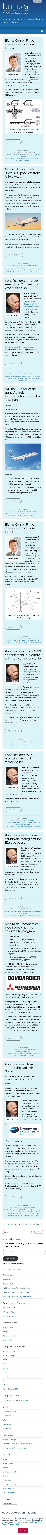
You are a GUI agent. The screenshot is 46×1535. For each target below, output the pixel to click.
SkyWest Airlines (31, 272)
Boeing (22, 154)
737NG (13, 642)
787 (11, 158)
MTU (4, 1420)
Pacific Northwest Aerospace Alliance (16, 1288)
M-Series (26, 1053)
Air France (13, 746)
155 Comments (24, 818)
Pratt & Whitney (8, 1424)
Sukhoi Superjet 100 (10, 1389)
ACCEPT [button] (23, 1530)
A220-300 (30, 515)
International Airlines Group (15, 1215)
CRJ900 (21, 1053)
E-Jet (16, 270)
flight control (26, 160)
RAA (11, 272)
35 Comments (24, 1047)
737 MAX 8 (14, 515)
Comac (34, 822)
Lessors (28, 744)
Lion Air (13, 1212)
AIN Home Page (9, 1312)
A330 (24, 642)
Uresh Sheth (7, 1340)
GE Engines (7, 1416)
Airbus (9, 154)
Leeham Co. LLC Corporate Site (14, 1448)
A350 (27, 642)
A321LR (36, 515)
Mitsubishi (26, 268)
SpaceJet (38, 272)
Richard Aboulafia (9, 1336)
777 (9, 158)
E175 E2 (20, 378)
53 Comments (24, 372)
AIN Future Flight (9, 1308)
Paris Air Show (27, 1212)
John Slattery (32, 378)
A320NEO (20, 826)
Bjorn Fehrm (32, 152)
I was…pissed (25, 1169)
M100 (24, 270)
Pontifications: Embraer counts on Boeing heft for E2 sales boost (23, 839)
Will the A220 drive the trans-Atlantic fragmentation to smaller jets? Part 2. (22, 394)
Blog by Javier (8, 1327)
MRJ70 (22, 1055)
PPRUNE (6, 1332)
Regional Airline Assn (36, 268)
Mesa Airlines (30, 270)
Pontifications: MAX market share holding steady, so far (20, 758)
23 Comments (24, 150)
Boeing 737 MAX (28, 154)
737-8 (19, 515)
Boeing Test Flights (10, 1440)
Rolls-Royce (7, 1428)
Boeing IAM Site (8, 1280)
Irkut (21, 824)
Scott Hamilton (33, 265)
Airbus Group (8, 1463)
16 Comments (24, 263)
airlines (23, 746)
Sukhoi (38, 1212)
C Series (35, 746)
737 (9, 642)
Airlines (8, 268)
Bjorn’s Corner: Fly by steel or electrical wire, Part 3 (20, 528)
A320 (14, 158)
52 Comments (24, 1205)
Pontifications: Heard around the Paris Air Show (19, 1067)
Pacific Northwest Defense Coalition (16, 1292)
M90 (38, 1053)
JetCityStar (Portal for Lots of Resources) (18, 1444)
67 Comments (24, 740)
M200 (34, 1053)
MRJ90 (7, 272)
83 (38, 1224)
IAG (38, 1214)
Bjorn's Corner (15, 154)
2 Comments (24, 509)
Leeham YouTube (9, 1484)
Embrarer (23, 156)
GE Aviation (7, 1480)
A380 (31, 642)
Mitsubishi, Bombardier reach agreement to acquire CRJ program (21, 927)
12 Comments (24, 907)
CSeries (38, 158)
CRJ (18, 1053)
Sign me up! (10, 1259)
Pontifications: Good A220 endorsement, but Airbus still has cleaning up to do (23, 654)
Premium (38, 513)
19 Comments (24, 636)
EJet (29, 915)
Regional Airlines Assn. (19, 272)
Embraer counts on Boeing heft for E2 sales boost (31, 304)
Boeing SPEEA (8, 1284)
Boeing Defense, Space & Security (15, 1400)
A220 (17, 642)
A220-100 (24, 515)
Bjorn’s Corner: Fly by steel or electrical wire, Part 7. (20, 44)
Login (37, 1)
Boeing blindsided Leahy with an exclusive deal (22, 1163)
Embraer (20, 160)
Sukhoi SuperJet (8, 1493)
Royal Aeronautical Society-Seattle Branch (18, 1296)
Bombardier (37, 154)
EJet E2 (33, 915)
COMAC (6, 1372)
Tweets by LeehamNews (12, 1269)
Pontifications (37, 376)
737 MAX (11, 826)
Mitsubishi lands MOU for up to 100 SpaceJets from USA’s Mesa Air (23, 173)
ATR (4, 1364)
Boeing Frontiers (9, 1316)
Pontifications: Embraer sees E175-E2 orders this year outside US (22, 284)
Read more (13, 141)
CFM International (9, 1412)
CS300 (34, 158)
